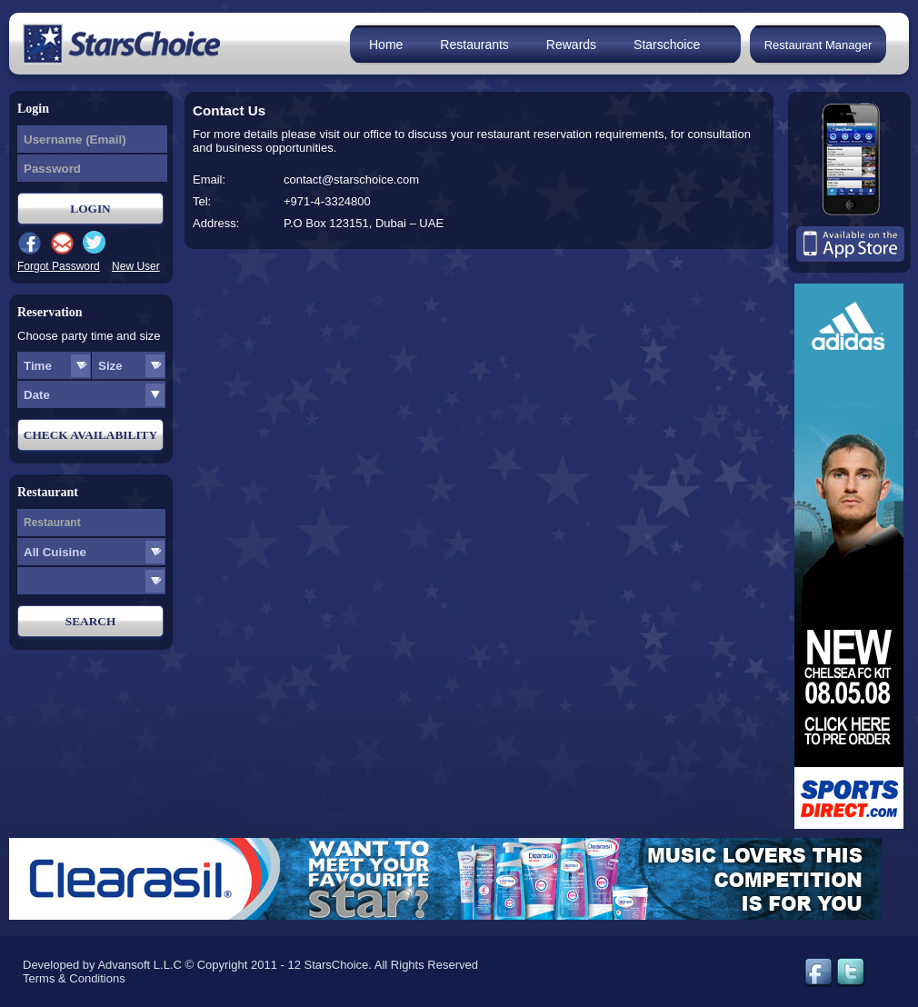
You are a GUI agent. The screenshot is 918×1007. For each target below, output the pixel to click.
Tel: (202, 201)
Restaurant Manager (818, 45)
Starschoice (667, 44)
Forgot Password (58, 266)
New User (136, 266)
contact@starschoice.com (351, 179)
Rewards (571, 44)
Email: (209, 179)
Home (386, 44)
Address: (216, 223)
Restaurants (474, 44)
